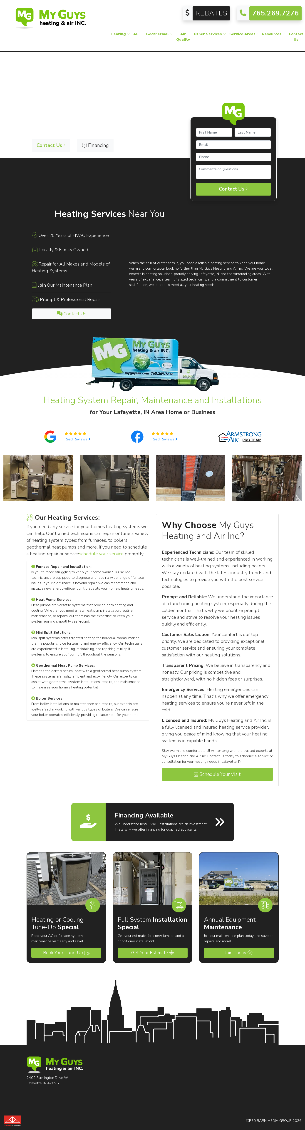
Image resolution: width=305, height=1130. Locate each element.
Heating (120, 37)
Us (233, 189)
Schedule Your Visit (217, 774)
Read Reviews (77, 439)
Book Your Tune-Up (66, 953)
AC (137, 37)
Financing (95, 145)
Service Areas (243, 37)
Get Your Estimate (152, 953)
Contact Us (71, 314)
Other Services (210, 37)
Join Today (239, 953)
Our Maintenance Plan (65, 285)
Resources (273, 37)
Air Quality (183, 40)
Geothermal (159, 37)
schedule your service (101, 554)
